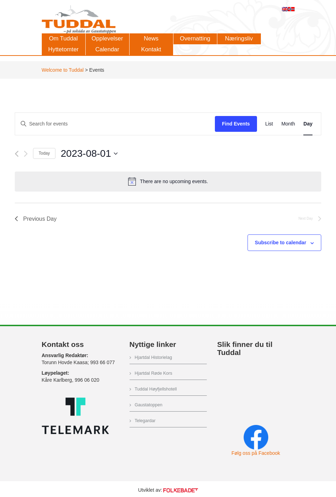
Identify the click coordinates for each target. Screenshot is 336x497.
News (151, 38)
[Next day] (26, 153)
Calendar (107, 49)
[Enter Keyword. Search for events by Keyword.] (115, 124)
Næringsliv (239, 38)
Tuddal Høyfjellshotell (156, 389)
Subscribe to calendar (280, 242)
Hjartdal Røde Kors (153, 373)
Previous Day (36, 219)
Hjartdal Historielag (153, 357)
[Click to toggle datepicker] (89, 154)
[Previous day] (17, 153)
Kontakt (151, 49)
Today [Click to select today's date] (44, 153)
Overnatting (195, 38)
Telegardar (145, 420)
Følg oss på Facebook (255, 453)
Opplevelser (107, 38)
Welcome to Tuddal (63, 70)
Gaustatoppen (149, 404)
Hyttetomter (63, 49)
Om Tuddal (63, 38)
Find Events (236, 124)
